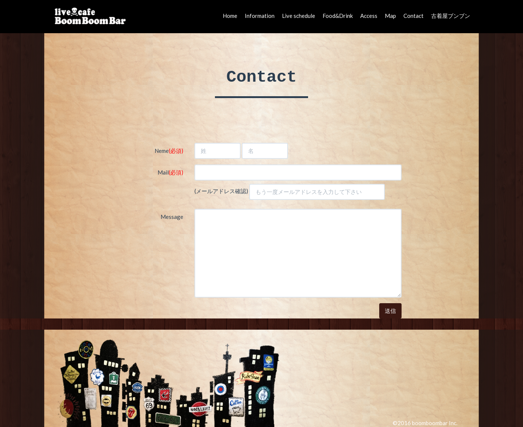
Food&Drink (338, 15)
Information (260, 15)
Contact (413, 15)
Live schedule (298, 15)
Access (368, 15)
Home (230, 15)
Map (390, 15)
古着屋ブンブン (450, 15)
